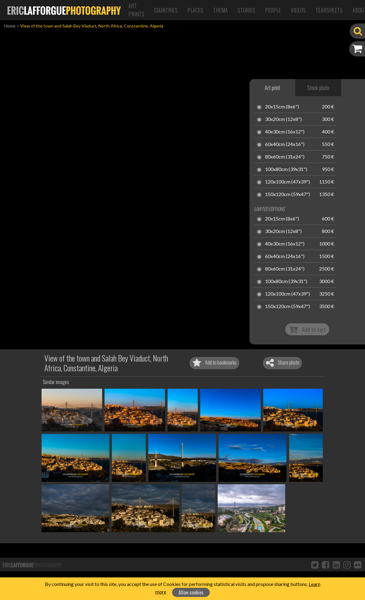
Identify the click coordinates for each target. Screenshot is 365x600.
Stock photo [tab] (318, 88)
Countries (166, 10)
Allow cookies (191, 592)
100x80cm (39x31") (286, 169)
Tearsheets (329, 10)
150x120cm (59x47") (287, 194)
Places (195, 10)
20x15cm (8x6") (282, 106)
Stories (246, 10)
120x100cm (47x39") (287, 182)
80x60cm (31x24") (284, 157)
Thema (220, 10)
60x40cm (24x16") (284, 144)
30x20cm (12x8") (283, 119)
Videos (298, 10)
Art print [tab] (272, 88)
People (273, 10)
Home (10, 25)
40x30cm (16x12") (284, 131)
